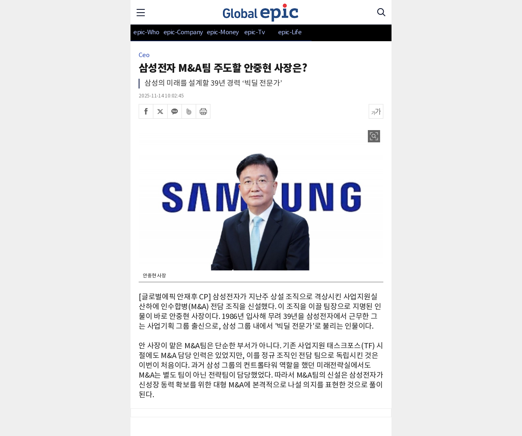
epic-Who (146, 32)
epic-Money (223, 32)
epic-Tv (254, 32)
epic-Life (290, 32)
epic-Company (183, 32)
